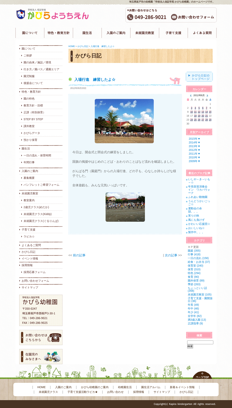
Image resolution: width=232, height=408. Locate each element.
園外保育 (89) (196, 280)
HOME (71, 46)
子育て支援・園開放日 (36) (200, 300)
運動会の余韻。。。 (195, 210)
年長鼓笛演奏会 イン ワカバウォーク (199, 189)
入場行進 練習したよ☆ (102, 46)
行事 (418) (194, 254)
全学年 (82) (195, 316)
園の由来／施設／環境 (37, 62)
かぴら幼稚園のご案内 (95, 387)
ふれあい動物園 (197, 196)
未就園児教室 (30, 193)
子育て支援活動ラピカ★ (82, 391)
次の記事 (171, 255)
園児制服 (29, 76)
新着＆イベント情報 (182, 387)
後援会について (33, 83)
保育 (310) (194, 269)
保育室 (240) (195, 265)
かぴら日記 (28, 251)
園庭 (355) (194, 250)
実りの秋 (193, 215)
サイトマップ (30, 287)
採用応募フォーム (35, 272)
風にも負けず (196, 219)
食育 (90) (193, 276)
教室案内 (29, 200)
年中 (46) (193, 308)
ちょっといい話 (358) (197, 289)
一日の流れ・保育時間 (37, 155)
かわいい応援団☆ (199, 223)
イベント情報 (30, 258)
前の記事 (79, 255)
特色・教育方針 (31, 91)
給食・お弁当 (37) (199, 261)
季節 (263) (194, 284)
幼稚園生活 (125, 387)
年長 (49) (193, 304)
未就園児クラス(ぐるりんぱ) (41, 220)
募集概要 (29, 177)
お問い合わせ (115, 391)
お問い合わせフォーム (35, 280)
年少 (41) (193, 312)
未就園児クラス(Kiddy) (38, 214)
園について (28, 48)
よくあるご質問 (31, 245)
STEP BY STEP (33, 119)
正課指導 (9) (195, 323)
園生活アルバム (150, 387)
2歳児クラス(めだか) (36, 207)
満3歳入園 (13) (197, 319)
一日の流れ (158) (198, 258)
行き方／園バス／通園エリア (41, 69)
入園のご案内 (30, 171)
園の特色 (29, 98)
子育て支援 (28, 229)
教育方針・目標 (33, 105)
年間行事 (29, 162)
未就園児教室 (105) (200, 294)
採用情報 (27, 265)
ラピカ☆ (29, 236)
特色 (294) (194, 273)
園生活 (26, 148)
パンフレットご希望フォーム (41, 184)
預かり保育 (30, 139)
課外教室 (29, 126)
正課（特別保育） (35, 112)
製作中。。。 (196, 232)
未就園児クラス (48, 391)
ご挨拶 (28, 55)
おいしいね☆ (196, 228)
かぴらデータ (32, 133)
